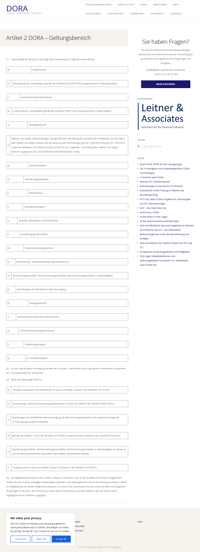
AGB (140, 521)
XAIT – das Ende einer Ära (153, 207)
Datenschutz (78, 526)
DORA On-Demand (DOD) (98, 4)
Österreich (157, 13)
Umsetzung (159, 4)
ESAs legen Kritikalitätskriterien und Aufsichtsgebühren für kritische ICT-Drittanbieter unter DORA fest (164, 260)
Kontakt (76, 521)
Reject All (41, 538)
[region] (40, 529)
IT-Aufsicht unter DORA (152, 177)
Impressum (77, 530)
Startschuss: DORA (149, 212)
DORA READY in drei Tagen (154, 216)
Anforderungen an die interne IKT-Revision (161, 186)
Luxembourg (137, 13)
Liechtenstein (115, 13)
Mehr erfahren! (165, 84)
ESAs (175, 4)
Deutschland (93, 13)
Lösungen (175, 13)
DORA (143, 4)
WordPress (117, 547)
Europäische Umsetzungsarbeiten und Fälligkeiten (165, 251)
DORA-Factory (125, 4)
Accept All (61, 538)
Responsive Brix (97, 547)
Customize (20, 538)
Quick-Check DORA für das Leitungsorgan (161, 164)
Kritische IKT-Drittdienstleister (155, 181)
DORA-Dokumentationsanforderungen (159, 221)
